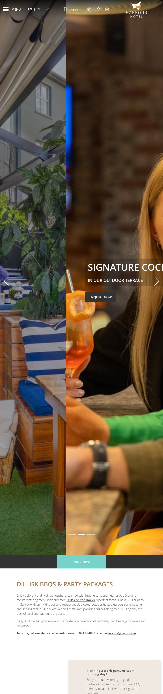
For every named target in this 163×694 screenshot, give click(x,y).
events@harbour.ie (122, 633)
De (39, 9)
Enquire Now (34, 304)
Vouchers (71, 10)
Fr (47, 9)
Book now (81, 562)
